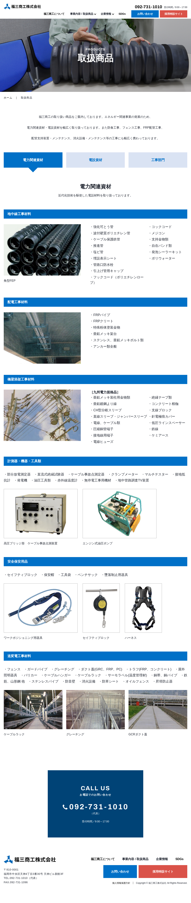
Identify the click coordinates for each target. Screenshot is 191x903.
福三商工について (54, 13)
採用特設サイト (174, 13)
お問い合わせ (145, 13)
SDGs (122, 13)
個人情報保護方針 (121, 883)
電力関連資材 (33, 160)
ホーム (8, 97)
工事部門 (158, 160)
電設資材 (95, 160)
